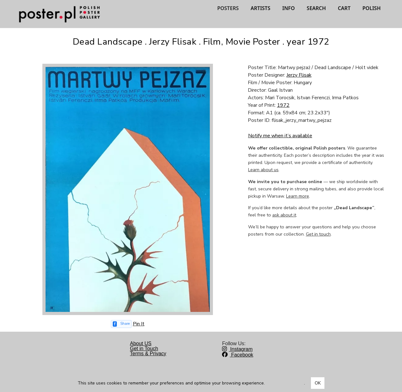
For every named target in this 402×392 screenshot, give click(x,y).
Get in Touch (144, 348)
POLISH (371, 8)
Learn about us (263, 169)
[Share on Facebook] (121, 324)
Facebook (237, 354)
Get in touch (318, 234)
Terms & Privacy (148, 353)
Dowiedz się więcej (285, 383)
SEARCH (316, 8)
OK (318, 383)
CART (344, 8)
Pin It (138, 323)
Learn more (297, 196)
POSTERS (228, 8)
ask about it (284, 215)
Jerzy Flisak (299, 75)
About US (140, 343)
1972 (283, 105)
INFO (288, 8)
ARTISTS (260, 8)
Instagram (237, 349)
